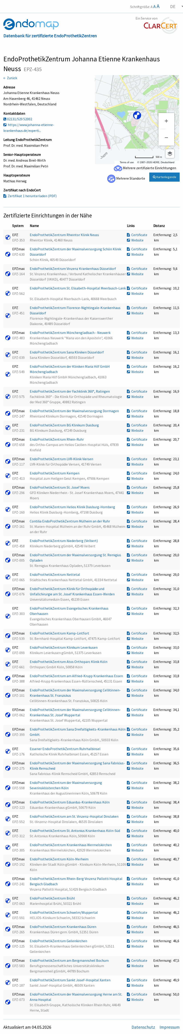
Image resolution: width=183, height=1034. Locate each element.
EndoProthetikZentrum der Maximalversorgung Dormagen (75, 411)
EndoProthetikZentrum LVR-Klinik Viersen (62, 459)
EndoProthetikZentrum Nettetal (55, 574)
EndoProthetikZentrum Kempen (55, 473)
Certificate (137, 235)
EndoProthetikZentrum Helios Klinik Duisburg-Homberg (73, 507)
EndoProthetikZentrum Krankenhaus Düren (63, 926)
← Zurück (10, 78)
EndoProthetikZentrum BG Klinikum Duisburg (65, 425)
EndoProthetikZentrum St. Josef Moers (60, 487)
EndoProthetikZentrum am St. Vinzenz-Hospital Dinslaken (74, 816)
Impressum (169, 1027)
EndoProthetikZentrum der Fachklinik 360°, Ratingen (70, 391)
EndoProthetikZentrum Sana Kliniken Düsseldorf (67, 352)
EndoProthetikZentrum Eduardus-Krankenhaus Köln (70, 802)
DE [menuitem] (172, 6)
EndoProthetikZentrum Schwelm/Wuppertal (64, 912)
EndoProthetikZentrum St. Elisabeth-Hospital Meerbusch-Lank (78, 288)
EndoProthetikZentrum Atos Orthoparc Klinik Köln (69, 661)
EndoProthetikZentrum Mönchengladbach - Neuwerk (70, 332)
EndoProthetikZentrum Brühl (53, 898)
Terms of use (127, 162)
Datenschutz (144, 1027)
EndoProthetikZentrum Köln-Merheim (59, 859)
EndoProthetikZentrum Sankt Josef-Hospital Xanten (70, 980)
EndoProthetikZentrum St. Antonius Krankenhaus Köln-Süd (75, 830)
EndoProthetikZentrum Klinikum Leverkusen (64, 647)
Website (135, 240)
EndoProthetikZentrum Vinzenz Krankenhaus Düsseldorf (73, 268)
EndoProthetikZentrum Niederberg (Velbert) (64, 540)
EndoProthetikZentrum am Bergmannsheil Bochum (69, 960)
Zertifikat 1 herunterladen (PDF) (30, 196)
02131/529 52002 (17, 119)
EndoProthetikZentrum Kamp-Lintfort (60, 633)
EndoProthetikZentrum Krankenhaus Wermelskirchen (71, 845)
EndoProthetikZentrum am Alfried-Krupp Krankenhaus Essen (77, 676)
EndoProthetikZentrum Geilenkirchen (59, 941)
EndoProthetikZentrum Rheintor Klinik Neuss (65, 235)
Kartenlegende (164, 177)
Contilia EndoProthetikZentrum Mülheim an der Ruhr (70, 521)
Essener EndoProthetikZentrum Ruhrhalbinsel (65, 749)
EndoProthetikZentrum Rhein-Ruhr (57, 439)
